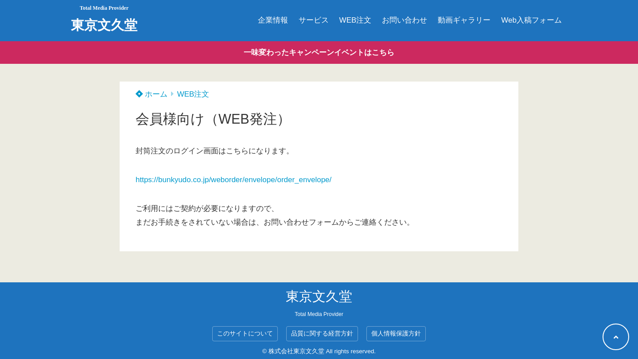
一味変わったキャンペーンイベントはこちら (319, 52)
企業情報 (273, 20)
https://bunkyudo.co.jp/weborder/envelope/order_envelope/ (233, 180)
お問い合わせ (404, 20)
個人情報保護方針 (396, 333)
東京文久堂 (104, 25)
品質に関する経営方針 (322, 333)
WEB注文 (355, 20)
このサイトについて (245, 333)
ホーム (151, 94)
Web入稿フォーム (531, 20)
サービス (314, 20)
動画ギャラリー (464, 20)
